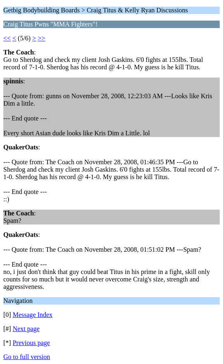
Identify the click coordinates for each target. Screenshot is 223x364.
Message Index (32, 314)
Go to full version (26, 356)
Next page (26, 328)
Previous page (31, 342)
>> (41, 38)
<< (7, 38)
